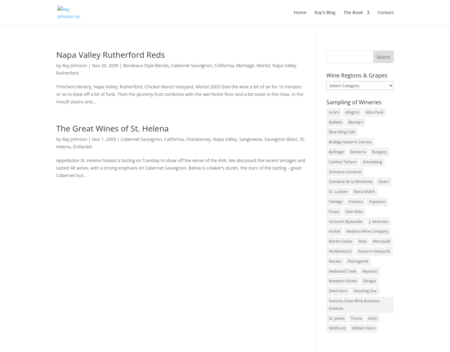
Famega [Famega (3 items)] (335, 201)
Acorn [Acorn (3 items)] (334, 112)
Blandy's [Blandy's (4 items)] (355, 122)
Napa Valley (284, 65)
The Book (353, 12)
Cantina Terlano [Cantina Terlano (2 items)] (343, 162)
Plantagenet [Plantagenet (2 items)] (358, 261)
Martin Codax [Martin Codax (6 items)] (340, 241)
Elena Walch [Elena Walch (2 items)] (364, 191)
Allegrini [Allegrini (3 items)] (352, 112)
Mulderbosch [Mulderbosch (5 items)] (340, 251)
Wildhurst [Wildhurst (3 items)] (337, 328)
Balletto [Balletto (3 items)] (335, 122)
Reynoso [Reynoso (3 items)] (370, 271)
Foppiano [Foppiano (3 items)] (377, 201)
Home (300, 12)
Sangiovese (250, 139)
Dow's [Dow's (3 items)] (384, 181)
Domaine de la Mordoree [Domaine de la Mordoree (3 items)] (350, 181)
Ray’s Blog (324, 12)
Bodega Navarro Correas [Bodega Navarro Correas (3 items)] (350, 142)
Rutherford (67, 73)
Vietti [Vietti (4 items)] (372, 318)
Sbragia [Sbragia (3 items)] (369, 281)
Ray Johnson (74, 65)
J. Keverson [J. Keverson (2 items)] (378, 221)
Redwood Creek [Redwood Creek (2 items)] (342, 271)
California (224, 65)
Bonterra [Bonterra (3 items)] (358, 152)
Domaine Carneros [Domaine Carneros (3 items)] (345, 172)
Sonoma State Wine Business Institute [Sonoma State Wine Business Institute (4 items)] (354, 304)
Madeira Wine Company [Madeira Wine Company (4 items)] (367, 231)
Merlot (263, 65)
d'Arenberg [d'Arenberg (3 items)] (372, 162)
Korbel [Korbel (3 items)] (334, 231)
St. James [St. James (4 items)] (337, 318)
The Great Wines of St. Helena (112, 128)
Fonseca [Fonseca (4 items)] (356, 201)
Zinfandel (82, 147)
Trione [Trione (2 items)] (356, 318)
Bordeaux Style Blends (146, 65)
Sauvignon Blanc (281, 139)
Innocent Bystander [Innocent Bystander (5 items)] (346, 221)
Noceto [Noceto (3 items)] (335, 261)
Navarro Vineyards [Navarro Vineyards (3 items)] (374, 251)
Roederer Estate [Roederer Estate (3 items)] (343, 281)
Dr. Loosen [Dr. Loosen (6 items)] (338, 191)
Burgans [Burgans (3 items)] (379, 152)
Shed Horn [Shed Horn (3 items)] (338, 291)
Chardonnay (198, 139)
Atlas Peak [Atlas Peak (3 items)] (374, 112)
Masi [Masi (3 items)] (362, 241)
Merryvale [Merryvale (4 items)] (381, 241)
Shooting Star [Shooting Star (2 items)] (365, 291)
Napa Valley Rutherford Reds (110, 54)
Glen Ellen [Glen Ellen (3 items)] (354, 211)
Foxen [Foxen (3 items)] (334, 211)
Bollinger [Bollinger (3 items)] (336, 152)
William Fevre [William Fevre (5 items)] (363, 328)
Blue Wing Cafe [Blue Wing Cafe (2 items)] (342, 132)
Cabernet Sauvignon (191, 65)
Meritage (245, 65)
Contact (386, 12)
